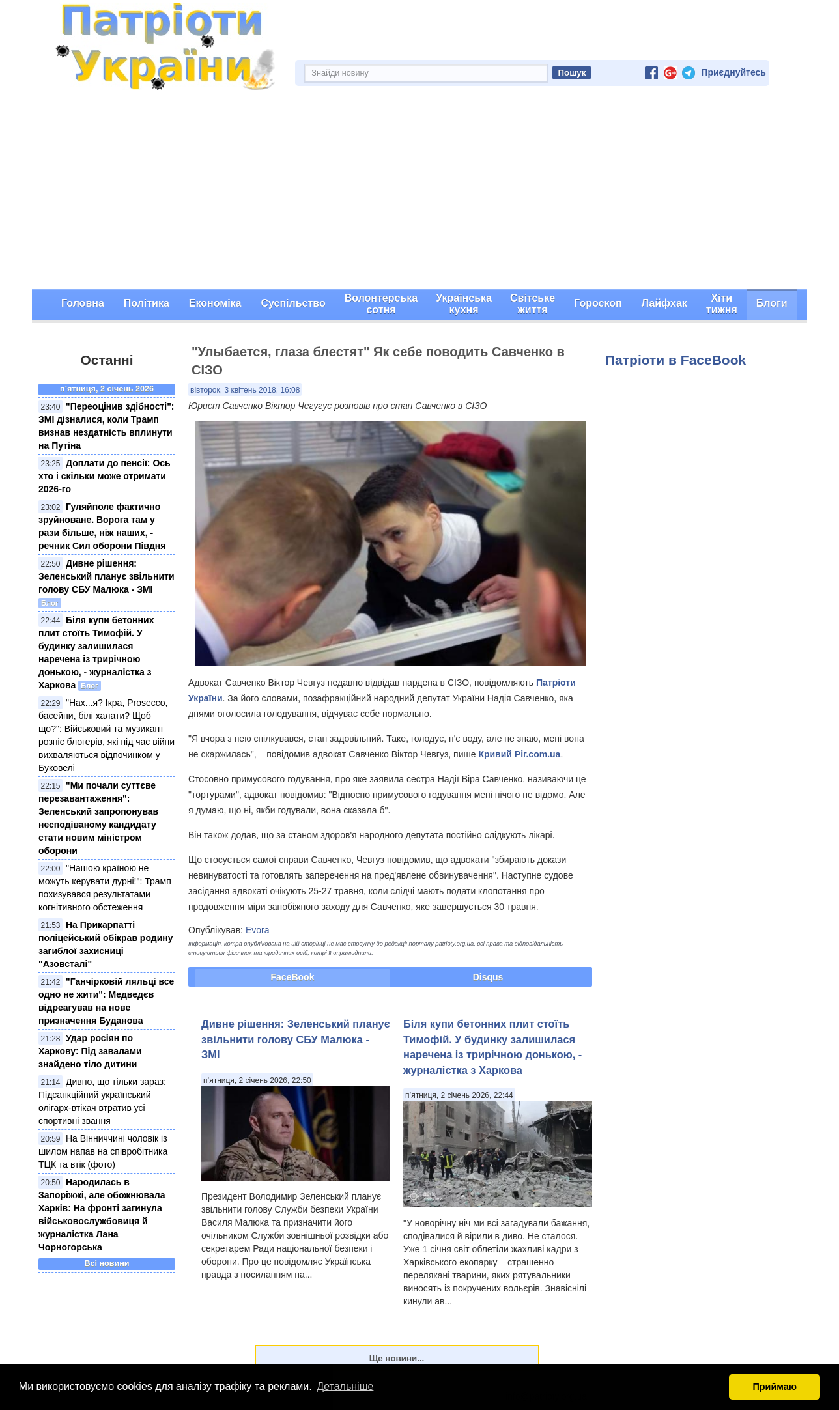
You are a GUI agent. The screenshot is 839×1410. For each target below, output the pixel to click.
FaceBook (293, 977)
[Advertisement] (419, 191)
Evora (258, 930)
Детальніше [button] (345, 1386)
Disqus (488, 977)
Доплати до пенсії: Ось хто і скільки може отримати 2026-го (104, 476)
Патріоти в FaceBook (675, 359)
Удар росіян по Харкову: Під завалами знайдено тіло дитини (90, 1051)
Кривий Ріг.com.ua (519, 754)
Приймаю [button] (774, 1386)
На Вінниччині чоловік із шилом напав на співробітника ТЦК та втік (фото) (102, 1151)
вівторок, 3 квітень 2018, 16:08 (245, 390)
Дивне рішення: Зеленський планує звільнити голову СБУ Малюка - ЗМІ (106, 576)
